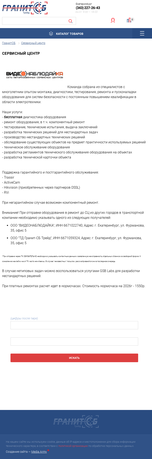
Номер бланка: (74, 316)
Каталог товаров (69, 33)
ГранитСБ (9, 43)
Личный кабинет (112, 20)
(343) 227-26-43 (88, 8)
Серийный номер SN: (24, 334)
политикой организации (73, 445)
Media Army (39, 451)
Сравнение (131, 20)
